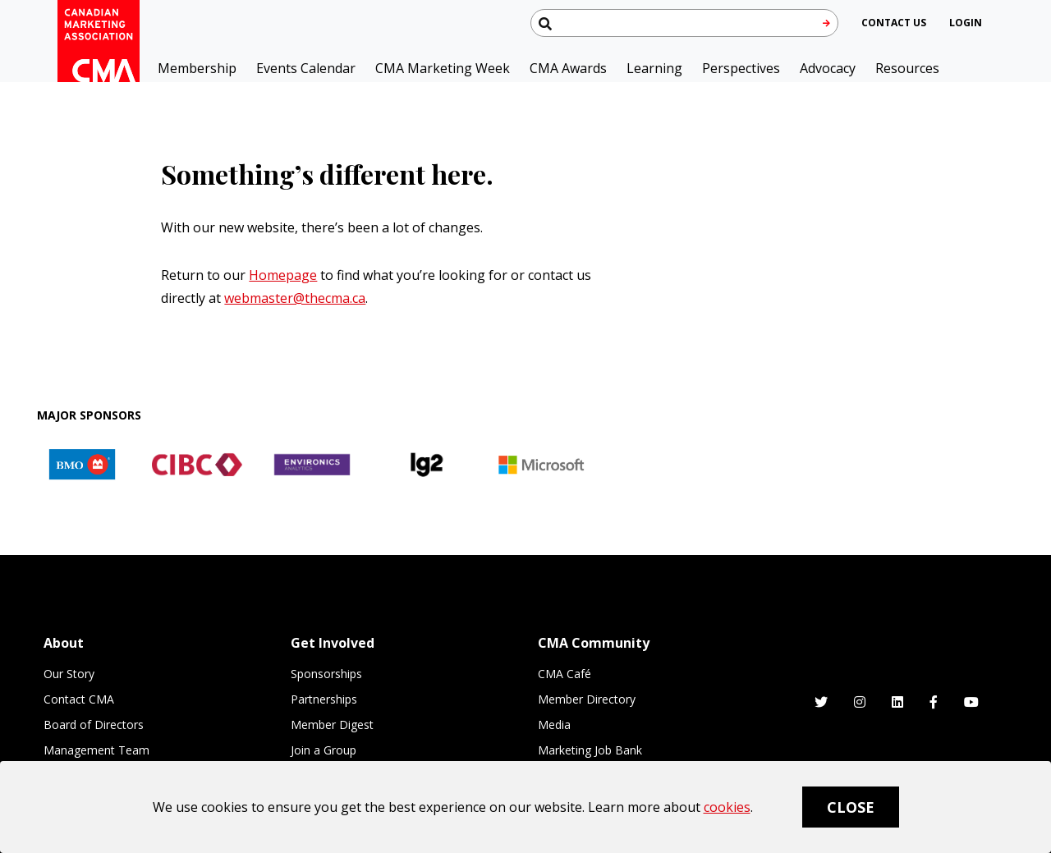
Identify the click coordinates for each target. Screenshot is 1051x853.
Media (554, 724)
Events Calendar (306, 68)
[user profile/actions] (965, 23)
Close (850, 807)
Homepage (283, 275)
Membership (197, 68)
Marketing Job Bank (590, 750)
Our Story (69, 673)
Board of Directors (94, 724)
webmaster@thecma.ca (294, 298)
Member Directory (587, 699)
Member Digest (332, 724)
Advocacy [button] (828, 68)
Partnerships (324, 699)
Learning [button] (654, 68)
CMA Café (564, 673)
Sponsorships (326, 673)
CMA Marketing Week (442, 68)
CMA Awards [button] (568, 68)
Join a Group (323, 750)
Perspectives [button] (741, 68)
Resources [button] (907, 68)
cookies (727, 807)
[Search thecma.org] (684, 23)
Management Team (96, 750)
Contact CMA (79, 699)
